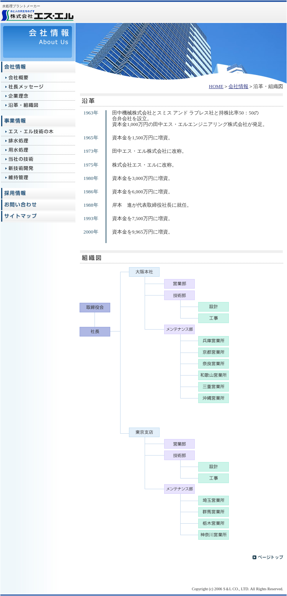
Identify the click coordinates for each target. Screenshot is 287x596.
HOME (216, 86)
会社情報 (238, 86)
